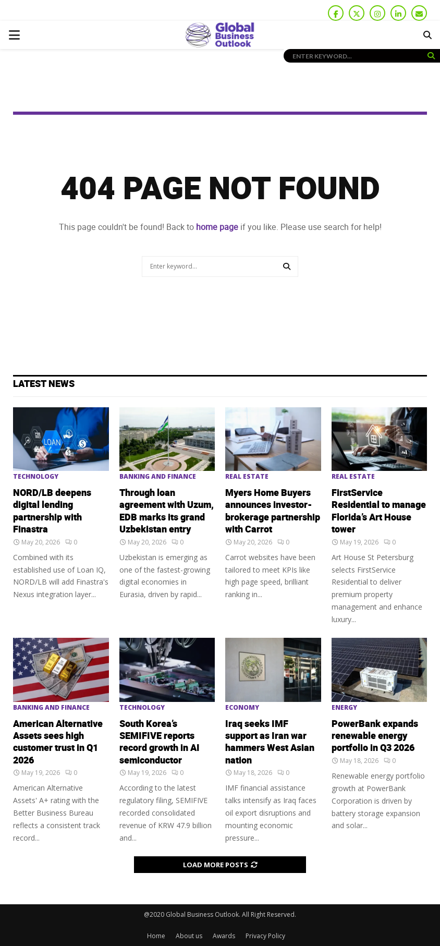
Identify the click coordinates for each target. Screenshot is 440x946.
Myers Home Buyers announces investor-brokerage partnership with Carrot (272, 511)
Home (156, 935)
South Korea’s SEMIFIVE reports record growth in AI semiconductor (159, 742)
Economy (242, 708)
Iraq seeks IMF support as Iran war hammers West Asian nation (269, 742)
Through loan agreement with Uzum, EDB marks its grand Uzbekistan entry (166, 511)
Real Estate (246, 476)
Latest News (44, 384)
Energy (344, 708)
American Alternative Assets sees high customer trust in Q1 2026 (58, 742)
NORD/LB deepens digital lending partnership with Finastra (52, 511)
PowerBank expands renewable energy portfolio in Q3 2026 (375, 736)
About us (189, 935)
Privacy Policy (265, 935)
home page (217, 227)
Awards (224, 935)
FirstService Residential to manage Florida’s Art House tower (379, 511)
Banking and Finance (157, 476)
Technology (35, 476)
